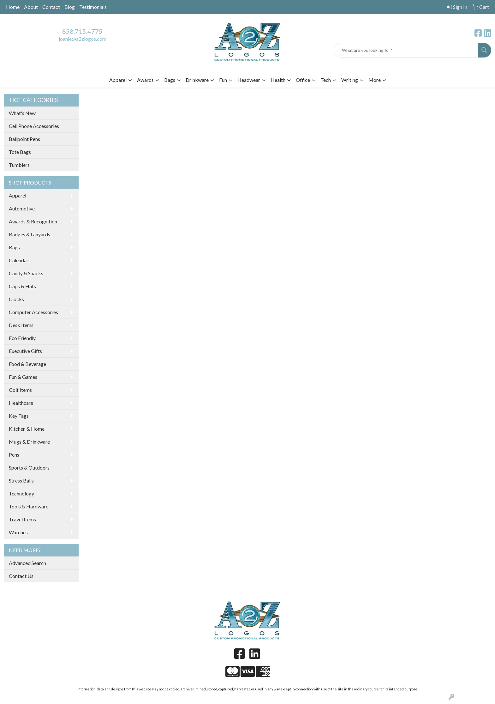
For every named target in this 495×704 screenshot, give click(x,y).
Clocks (16, 299)
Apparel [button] (118, 80)
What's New (22, 113)
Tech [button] (325, 80)
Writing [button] (349, 80)
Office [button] (303, 80)
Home (13, 7)
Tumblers (19, 165)
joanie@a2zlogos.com (82, 39)
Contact (51, 7)
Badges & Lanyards (29, 234)
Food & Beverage (27, 364)
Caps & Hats (22, 286)
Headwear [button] (248, 80)
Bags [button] (169, 80)
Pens (14, 455)
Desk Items (21, 325)
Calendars (20, 260)
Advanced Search (27, 563)
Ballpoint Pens (24, 139)
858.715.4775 (82, 31)
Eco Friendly (22, 338)
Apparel (17, 195)
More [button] (374, 80)
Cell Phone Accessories (34, 126)
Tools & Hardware (28, 506)
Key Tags (19, 416)
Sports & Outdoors (29, 467)
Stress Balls (21, 480)
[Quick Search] (406, 50)
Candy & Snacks (26, 273)
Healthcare (21, 403)
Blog (69, 7)
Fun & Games (23, 377)
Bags (14, 247)
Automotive (22, 208)
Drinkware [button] (197, 80)
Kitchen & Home (27, 429)
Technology (21, 493)
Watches (18, 532)
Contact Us (21, 576)
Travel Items (22, 519)
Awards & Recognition (33, 221)
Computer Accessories (33, 312)
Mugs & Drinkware (29, 442)
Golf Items (20, 390)
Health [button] (278, 80)
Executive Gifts (25, 351)
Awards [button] (145, 80)
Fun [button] (223, 80)
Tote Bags (20, 152)
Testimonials (93, 7)
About (31, 7)
